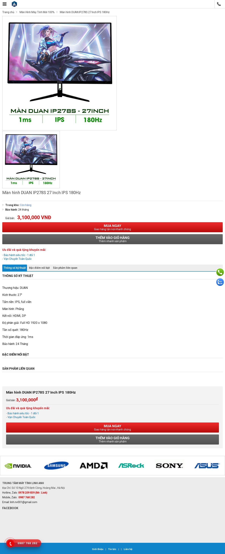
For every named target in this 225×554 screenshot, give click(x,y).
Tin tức (112, 549)
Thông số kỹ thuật (14, 267)
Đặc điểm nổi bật (39, 267)
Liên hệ (128, 549)
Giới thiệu (98, 549)
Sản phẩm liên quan (65, 267)
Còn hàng (25, 205)
